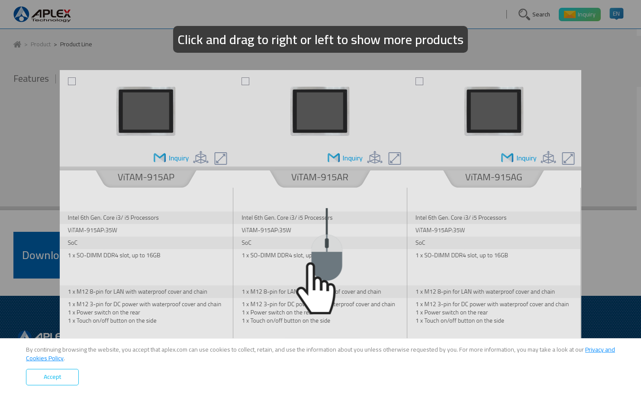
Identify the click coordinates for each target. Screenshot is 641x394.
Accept (52, 376)
